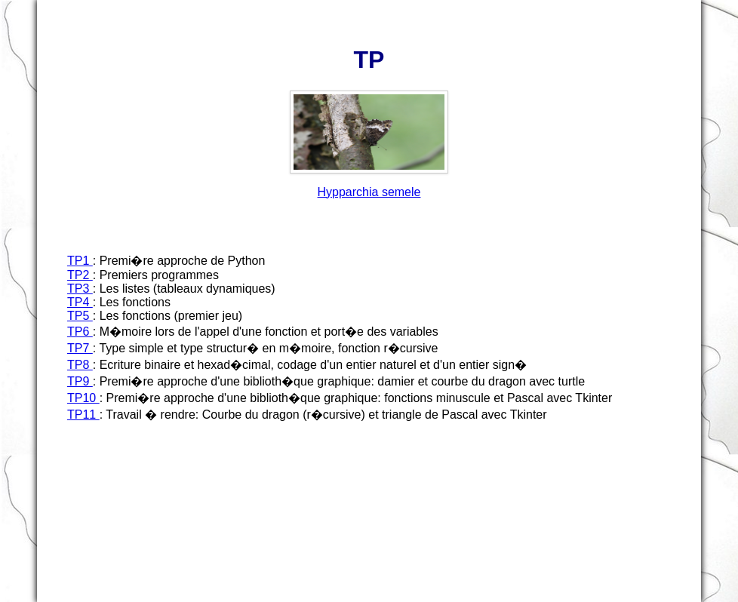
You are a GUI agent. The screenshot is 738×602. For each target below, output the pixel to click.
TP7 (80, 348)
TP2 (80, 275)
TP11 (83, 414)
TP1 (80, 260)
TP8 (80, 364)
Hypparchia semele (369, 192)
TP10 (83, 398)
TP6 (80, 331)
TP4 (80, 302)
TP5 (80, 315)
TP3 (80, 288)
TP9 (80, 381)
